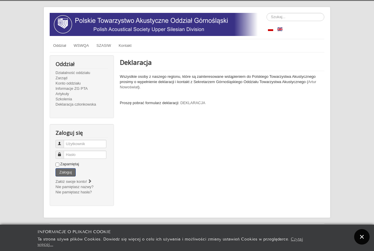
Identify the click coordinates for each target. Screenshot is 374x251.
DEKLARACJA (192, 103)
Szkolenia (64, 99)
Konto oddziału (68, 83)
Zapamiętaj (69, 164)
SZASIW (103, 45)
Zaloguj (65, 172)
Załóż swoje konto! (74, 181)
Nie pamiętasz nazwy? (75, 187)
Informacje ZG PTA (72, 88)
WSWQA (81, 45)
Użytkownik (62, 141)
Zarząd (61, 78)
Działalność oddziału (73, 73)
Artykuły (62, 94)
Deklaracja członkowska (76, 104)
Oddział (59, 45)
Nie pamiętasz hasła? (74, 192)
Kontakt (125, 45)
